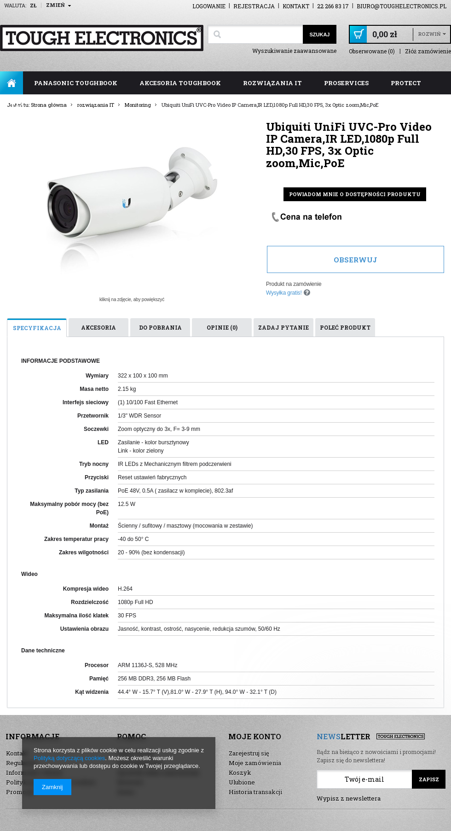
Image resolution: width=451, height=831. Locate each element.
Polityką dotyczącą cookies (69, 758)
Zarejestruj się (249, 753)
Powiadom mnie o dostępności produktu (355, 194)
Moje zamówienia (255, 763)
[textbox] (255, 34)
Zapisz (429, 779)
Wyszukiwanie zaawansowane (294, 50)
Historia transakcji (255, 792)
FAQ (17, 106)
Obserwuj (355, 259)
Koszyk (240, 772)
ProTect (406, 83)
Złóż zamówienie (428, 51)
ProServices (346, 83)
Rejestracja (254, 6)
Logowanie (209, 6)
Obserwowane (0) (372, 51)
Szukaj (319, 34)
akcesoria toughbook (180, 83)
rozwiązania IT (272, 83)
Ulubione (242, 782)
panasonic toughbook (75, 83)
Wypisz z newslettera (349, 798)
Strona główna (11, 82)
